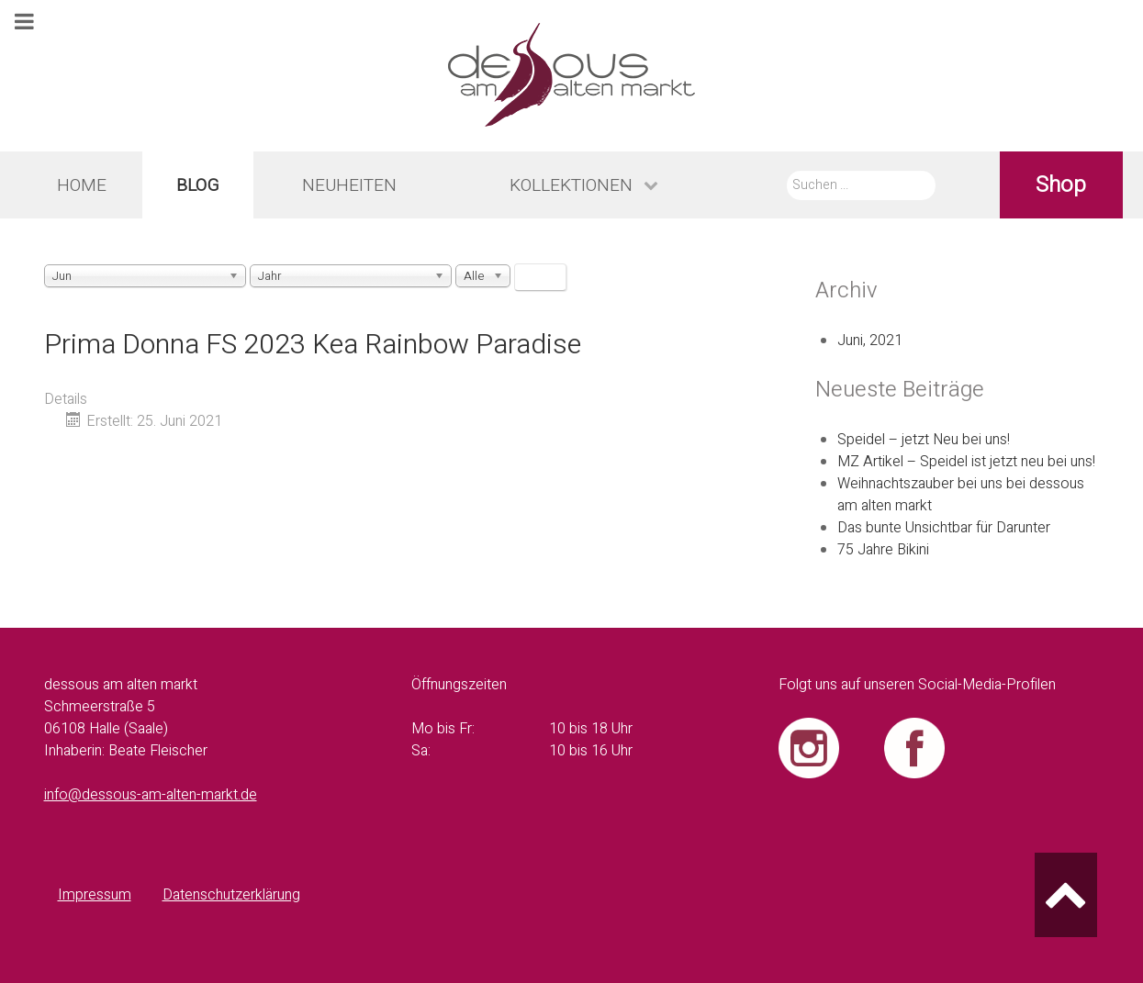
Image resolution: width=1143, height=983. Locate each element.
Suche (787, 170)
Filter (540, 276)
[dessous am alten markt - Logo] (571, 75)
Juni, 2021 (869, 341)
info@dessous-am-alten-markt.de (150, 795)
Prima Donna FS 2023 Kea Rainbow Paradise (312, 344)
